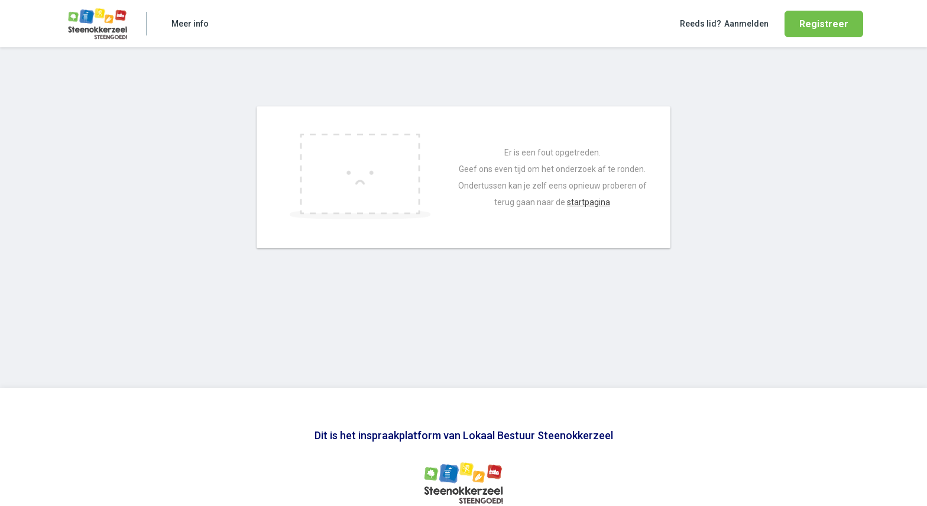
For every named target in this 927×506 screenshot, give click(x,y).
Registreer (823, 24)
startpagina (588, 202)
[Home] (97, 23)
